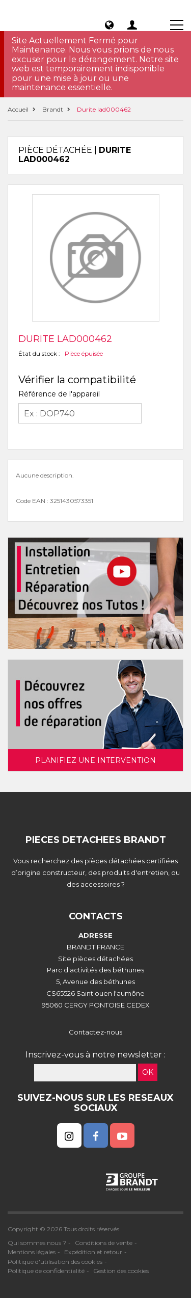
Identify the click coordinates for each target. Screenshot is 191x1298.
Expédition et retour (93, 1252)
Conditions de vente (103, 1243)
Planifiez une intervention (95, 760)
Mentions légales (32, 1252)
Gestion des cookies (121, 1271)
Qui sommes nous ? (37, 1243)
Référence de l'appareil (59, 394)
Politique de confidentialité (46, 1271)
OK (147, 1072)
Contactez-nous (95, 1032)
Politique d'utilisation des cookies (55, 1261)
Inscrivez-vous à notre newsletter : (95, 1054)
